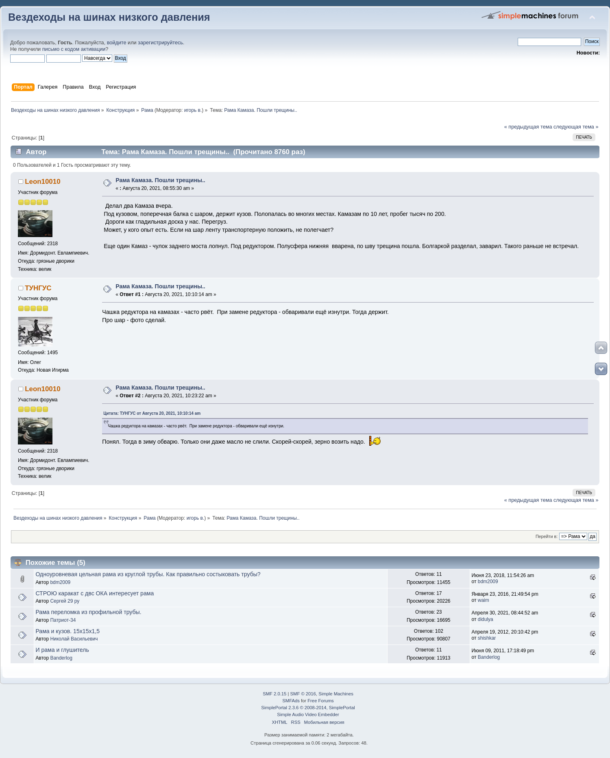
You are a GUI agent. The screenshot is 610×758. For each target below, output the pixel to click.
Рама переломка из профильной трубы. (88, 612)
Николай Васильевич (74, 639)
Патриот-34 (63, 620)
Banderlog (61, 658)
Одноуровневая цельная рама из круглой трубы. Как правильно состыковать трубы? (147, 574)
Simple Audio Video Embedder (308, 714)
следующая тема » (576, 127)
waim (483, 600)
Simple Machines (335, 693)
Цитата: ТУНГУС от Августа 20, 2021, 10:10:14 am (151, 413)
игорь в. (193, 110)
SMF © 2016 (303, 693)
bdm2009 (60, 582)
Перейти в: (547, 536)
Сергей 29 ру (64, 601)
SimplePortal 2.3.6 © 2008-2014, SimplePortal (308, 707)
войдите (116, 43)
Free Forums (320, 700)
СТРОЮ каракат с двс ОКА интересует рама (94, 593)
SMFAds (291, 700)
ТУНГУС (38, 288)
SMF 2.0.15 (274, 693)
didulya (485, 619)
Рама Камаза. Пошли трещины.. (160, 180)
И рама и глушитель (62, 650)
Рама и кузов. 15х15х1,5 (67, 631)
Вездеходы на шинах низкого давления (109, 17)
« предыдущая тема (528, 127)
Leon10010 (42, 181)
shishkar (487, 638)
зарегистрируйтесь (160, 43)
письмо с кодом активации (74, 49)
